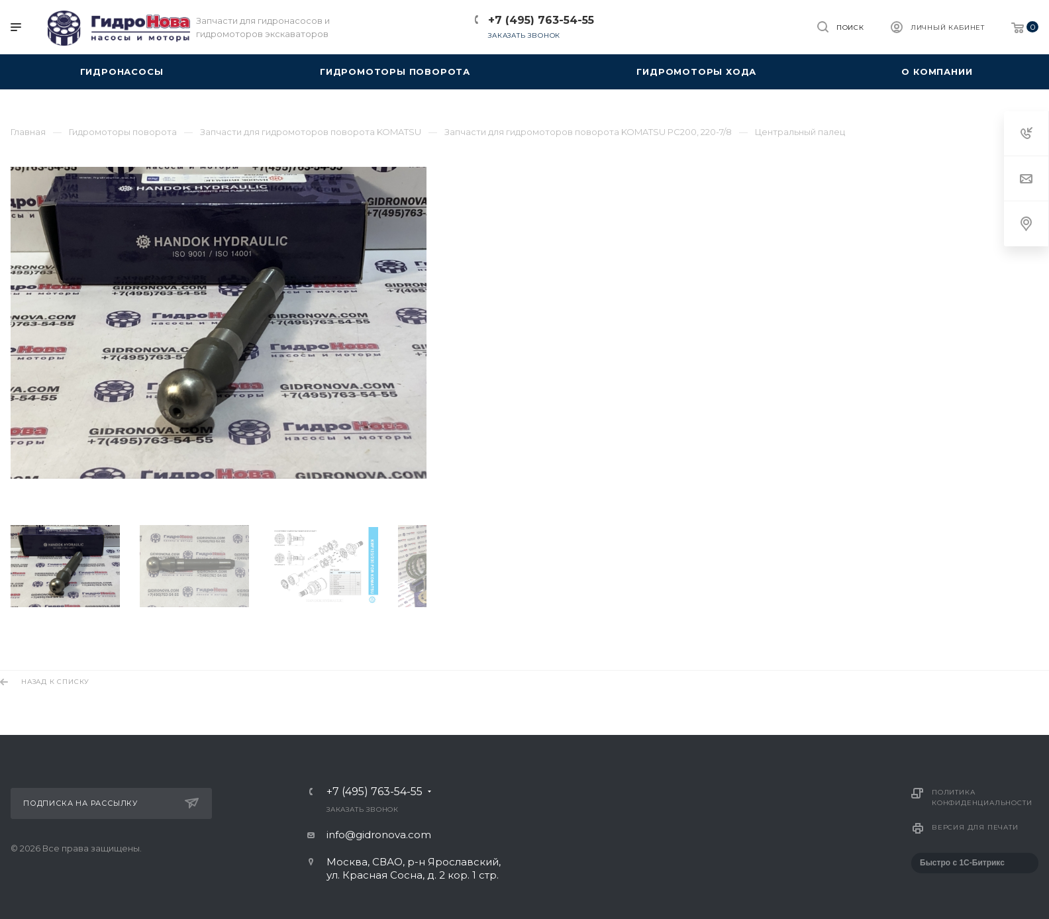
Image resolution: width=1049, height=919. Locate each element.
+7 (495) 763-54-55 (541, 20)
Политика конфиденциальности (982, 797)
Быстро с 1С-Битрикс (962, 862)
